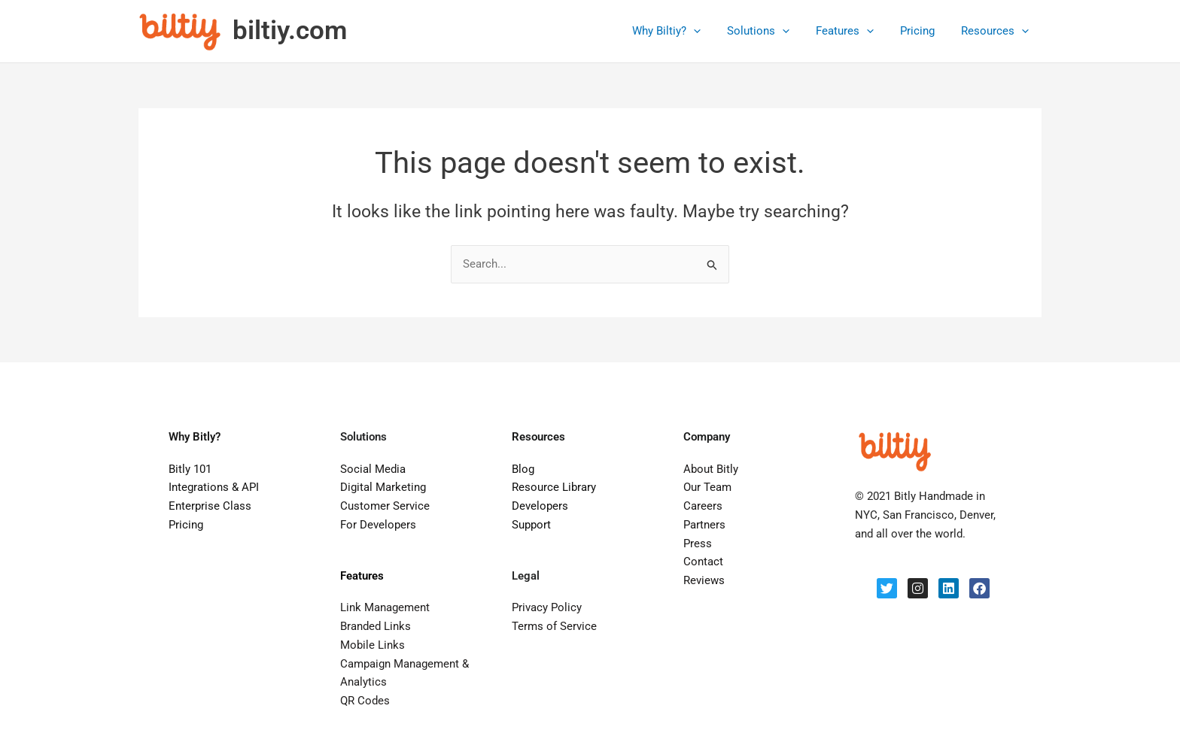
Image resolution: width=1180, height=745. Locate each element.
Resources (996, 31)
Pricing (922, 31)
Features (854, 31)
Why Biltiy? (683, 31)
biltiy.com (290, 30)
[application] (710, 31)
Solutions (771, 31)
